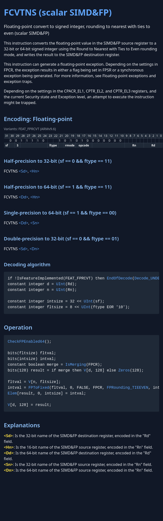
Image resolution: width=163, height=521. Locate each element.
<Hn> (34, 171)
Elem (12, 393)
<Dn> (34, 248)
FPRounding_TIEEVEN (127, 388)
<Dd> (23, 197)
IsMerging (75, 365)
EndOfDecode (119, 278)
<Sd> (23, 171)
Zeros (124, 370)
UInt (60, 284)
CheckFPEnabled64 (26, 342)
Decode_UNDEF (148, 278)
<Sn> (34, 223)
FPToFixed (38, 388)
